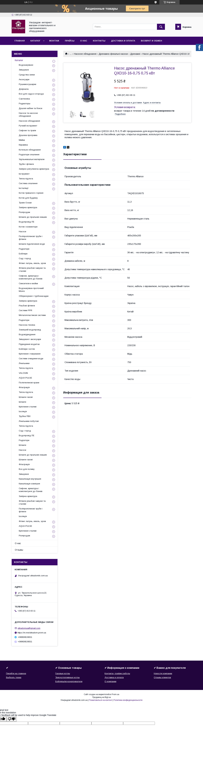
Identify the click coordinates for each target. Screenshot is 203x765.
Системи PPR (25, 310)
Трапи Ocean (25, 202)
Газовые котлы (62, 673)
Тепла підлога (26, 178)
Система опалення (28, 183)
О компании (110, 681)
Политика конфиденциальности (128, 700)
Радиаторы (24, 103)
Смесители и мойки (28, 283)
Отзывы (19, 550)
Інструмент (24, 174)
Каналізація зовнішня (29, 483)
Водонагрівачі (26, 65)
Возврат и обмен (151, 41)
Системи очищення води (31, 358)
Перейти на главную (16, 673)
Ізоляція (23, 411)
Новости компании (163, 673)
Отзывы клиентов (162, 677)
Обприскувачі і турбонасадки (33, 296)
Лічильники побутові (29, 421)
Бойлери (23, 253)
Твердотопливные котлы (67, 677)
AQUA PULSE (25, 378)
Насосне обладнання (85, 54)
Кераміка (23, 145)
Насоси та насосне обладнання (28, 114)
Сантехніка (24, 99)
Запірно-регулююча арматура (34, 169)
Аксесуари (24, 79)
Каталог (35, 41)
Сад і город (25, 258)
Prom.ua (115, 694)
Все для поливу (27, 469)
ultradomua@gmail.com (29, 628)
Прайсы (69, 41)
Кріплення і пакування (29, 354)
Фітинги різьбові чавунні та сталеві (32, 269)
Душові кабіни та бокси (30, 108)
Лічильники (24, 363)
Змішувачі (24, 70)
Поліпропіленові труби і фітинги (30, 237)
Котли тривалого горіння (31, 193)
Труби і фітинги (26, 164)
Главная (19, 41)
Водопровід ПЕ (26, 222)
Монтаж (54, 41)
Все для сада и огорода (31, 94)
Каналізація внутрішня (30, 479)
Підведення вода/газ (29, 344)
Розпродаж (24, 212)
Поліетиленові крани (29, 382)
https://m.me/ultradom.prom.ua (32, 632)
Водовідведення (27, 334)
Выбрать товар (13, 677)
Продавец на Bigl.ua (101, 697)
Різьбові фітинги (27, 305)
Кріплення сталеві (27, 406)
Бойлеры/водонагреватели (68, 681)
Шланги (22, 402)
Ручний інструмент (28, 125)
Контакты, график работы (117, 673)
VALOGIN (23, 373)
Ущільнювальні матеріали (31, 159)
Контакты (99, 41)
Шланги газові (26, 397)
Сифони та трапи (27, 130)
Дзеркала (24, 89)
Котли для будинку (28, 198)
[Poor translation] (12, 719)
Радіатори (24, 249)
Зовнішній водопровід (30, 329)
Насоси (22, 231)
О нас (83, 41)
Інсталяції (24, 188)
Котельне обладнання (30, 150)
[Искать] (161, 27)
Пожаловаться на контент (100, 700)
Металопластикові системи (32, 315)
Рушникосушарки (27, 84)
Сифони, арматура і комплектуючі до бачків (30, 277)
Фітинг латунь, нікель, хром (32, 263)
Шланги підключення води (32, 244)
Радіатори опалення (29, 154)
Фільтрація (24, 387)
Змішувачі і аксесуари (30, 339)
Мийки (22, 140)
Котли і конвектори (28, 227)
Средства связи (27, 74)
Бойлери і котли (27, 349)
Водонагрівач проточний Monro (31, 289)
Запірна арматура (28, 207)
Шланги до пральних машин (33, 217)
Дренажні (135, 54)
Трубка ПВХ (25, 416)
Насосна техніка (27, 325)
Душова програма (28, 135)
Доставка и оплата (123, 41)
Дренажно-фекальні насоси (113, 54)
